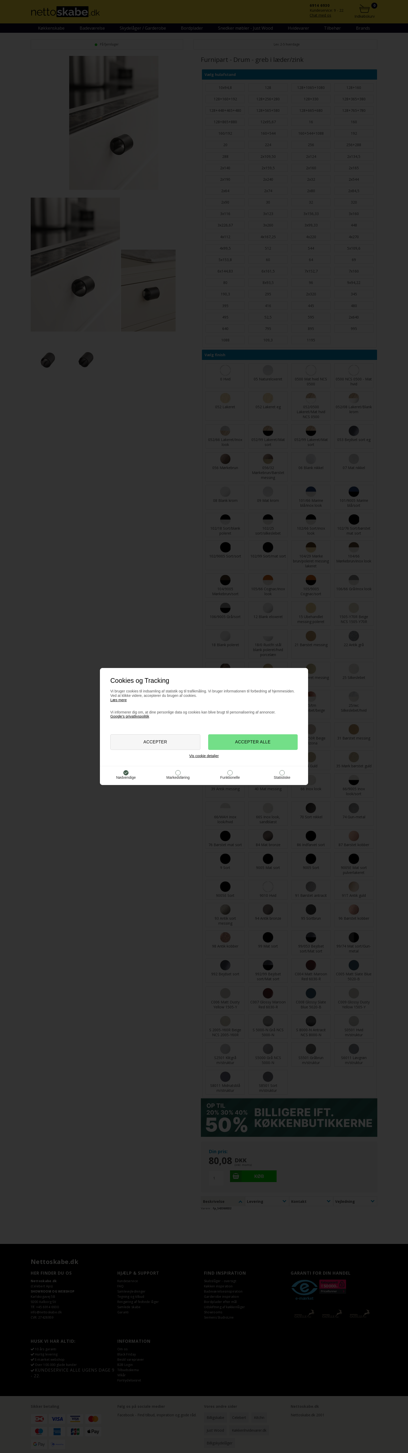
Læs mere (118, 700)
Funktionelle (230, 777)
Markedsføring (177, 777)
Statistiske (282, 777)
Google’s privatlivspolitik (129, 716)
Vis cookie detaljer (204, 756)
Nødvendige (126, 777)
